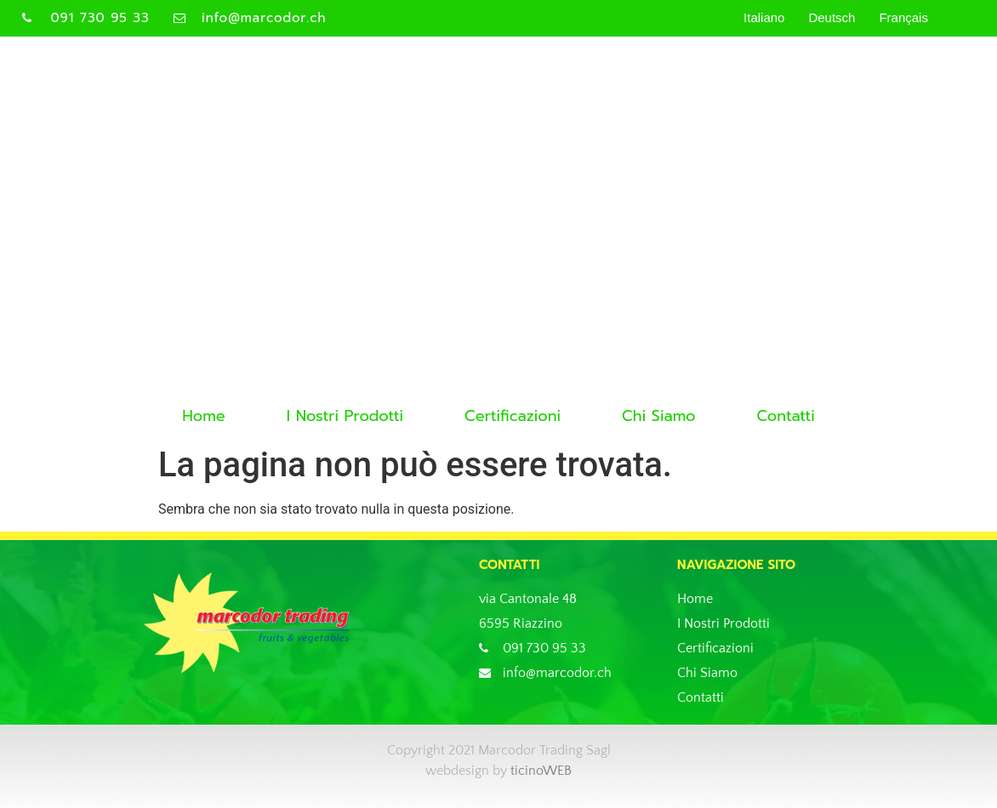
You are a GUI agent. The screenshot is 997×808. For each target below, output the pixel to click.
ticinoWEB (541, 770)
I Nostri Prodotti (345, 416)
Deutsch (831, 17)
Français (903, 17)
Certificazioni (512, 416)
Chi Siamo (658, 416)
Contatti (785, 416)
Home (203, 416)
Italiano (763, 17)
